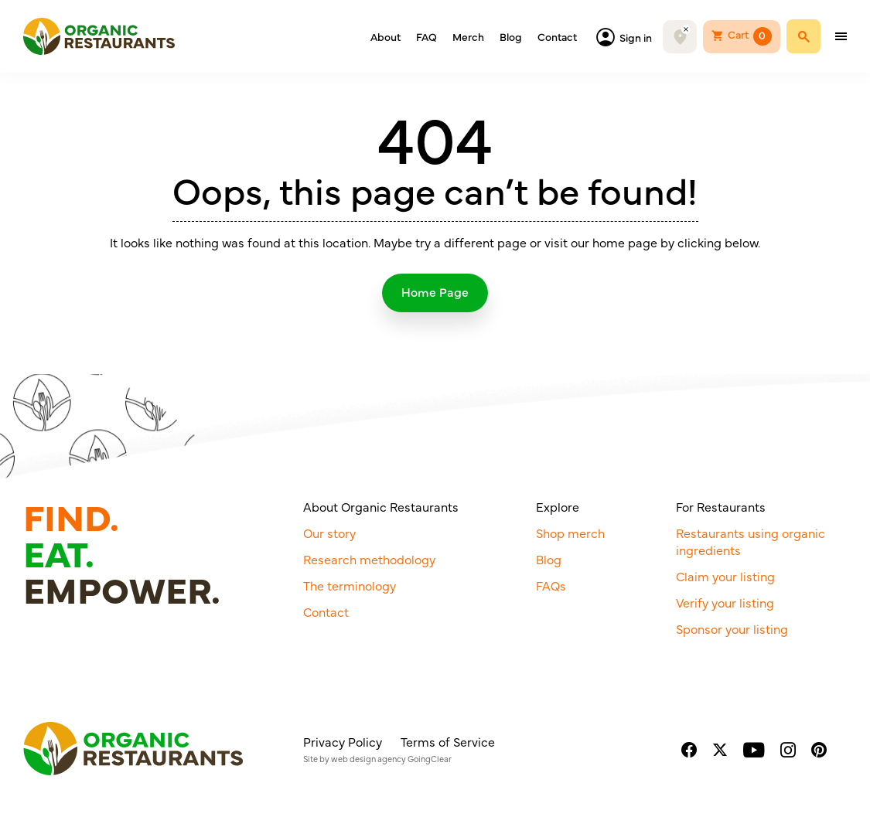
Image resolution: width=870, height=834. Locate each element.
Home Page (435, 291)
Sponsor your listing (732, 628)
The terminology (349, 585)
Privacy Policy (342, 741)
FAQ (426, 36)
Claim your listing (725, 575)
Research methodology (369, 558)
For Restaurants (721, 506)
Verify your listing (725, 602)
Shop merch (570, 532)
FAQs (551, 585)
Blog (511, 36)
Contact (557, 36)
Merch (468, 36)
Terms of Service (448, 741)
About (385, 36)
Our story (329, 532)
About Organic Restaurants (381, 506)
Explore (557, 506)
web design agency (368, 759)
